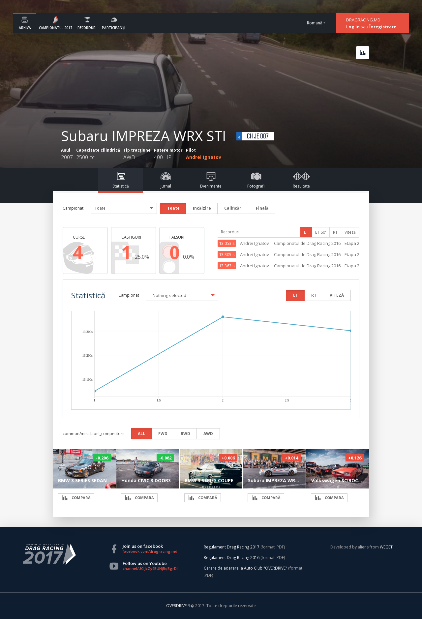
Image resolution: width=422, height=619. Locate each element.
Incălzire (202, 208)
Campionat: (73, 208)
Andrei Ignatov (203, 157)
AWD (208, 433)
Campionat (128, 295)
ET (306, 232)
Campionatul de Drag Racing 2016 (307, 243)
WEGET (386, 547)
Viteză (350, 232)
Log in (353, 27)
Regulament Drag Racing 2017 (231, 547)
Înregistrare (382, 27)
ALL (141, 433)
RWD (185, 433)
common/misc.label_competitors (93, 433)
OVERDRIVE (177, 605)
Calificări (233, 208)
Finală (262, 208)
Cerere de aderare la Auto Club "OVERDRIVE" (245, 568)
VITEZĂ (337, 295)
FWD (162, 433)
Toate (173, 208)
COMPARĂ (76, 497)
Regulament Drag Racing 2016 (231, 557)
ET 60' (320, 232)
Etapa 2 (352, 243)
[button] (182, 295)
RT (335, 232)
